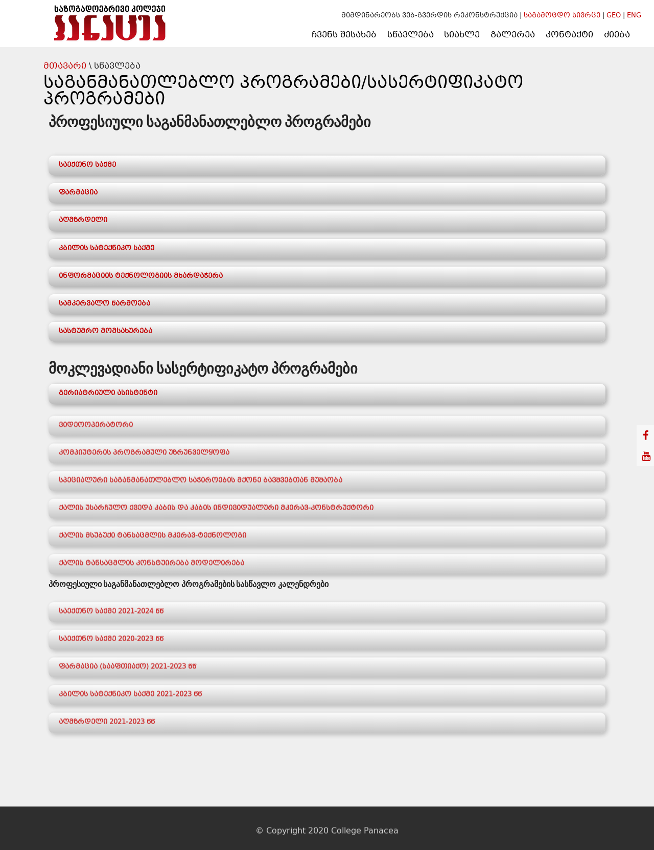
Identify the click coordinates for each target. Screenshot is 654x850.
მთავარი (64, 66)
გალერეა (513, 35)
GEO (613, 16)
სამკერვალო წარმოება (104, 304)
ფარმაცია (78, 193)
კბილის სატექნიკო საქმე (106, 249)
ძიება (617, 35)
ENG (634, 16)
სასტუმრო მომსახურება (105, 331)
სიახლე (462, 35)
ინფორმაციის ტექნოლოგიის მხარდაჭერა (141, 276)
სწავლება (410, 35)
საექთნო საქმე (87, 165)
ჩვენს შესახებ (344, 35)
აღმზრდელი (83, 220)
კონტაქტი (569, 35)
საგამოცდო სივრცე (563, 16)
